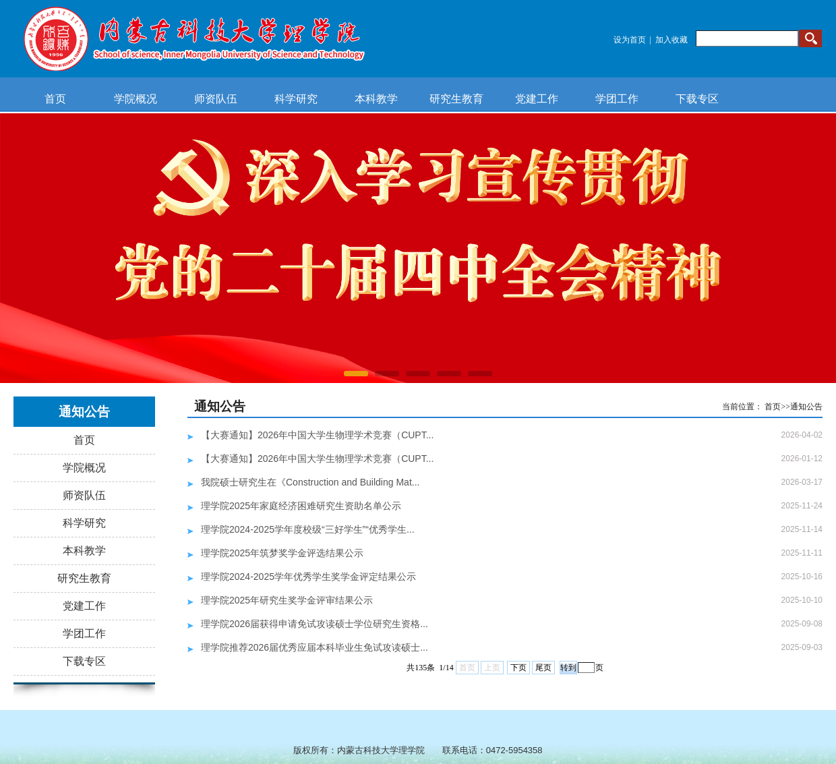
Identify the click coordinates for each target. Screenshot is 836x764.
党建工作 (536, 99)
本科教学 (376, 99)
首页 (55, 99)
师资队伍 (215, 99)
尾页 (543, 667)
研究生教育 (456, 99)
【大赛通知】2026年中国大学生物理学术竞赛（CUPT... (317, 435)
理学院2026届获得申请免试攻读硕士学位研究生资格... (314, 623)
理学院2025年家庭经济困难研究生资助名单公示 (301, 505)
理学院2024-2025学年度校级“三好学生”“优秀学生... (308, 529)
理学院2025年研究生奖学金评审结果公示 (287, 600)
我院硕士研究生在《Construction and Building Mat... (310, 482)
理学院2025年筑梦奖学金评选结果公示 (282, 553)
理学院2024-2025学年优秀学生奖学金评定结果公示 (308, 576)
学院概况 (135, 99)
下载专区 (697, 99)
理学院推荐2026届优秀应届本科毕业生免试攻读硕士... (314, 647)
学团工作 (616, 99)
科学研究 (296, 99)
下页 (518, 667)
